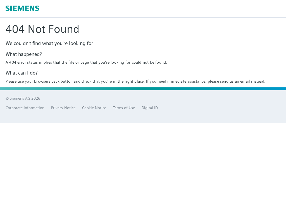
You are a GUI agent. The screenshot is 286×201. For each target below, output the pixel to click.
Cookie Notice (94, 108)
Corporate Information (25, 108)
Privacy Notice (63, 108)
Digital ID (150, 108)
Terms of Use (124, 108)
